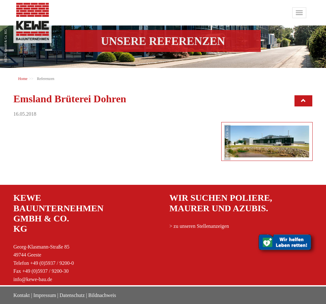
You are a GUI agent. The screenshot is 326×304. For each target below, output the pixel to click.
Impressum (44, 295)
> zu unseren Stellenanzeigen (199, 226)
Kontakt (21, 295)
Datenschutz (72, 295)
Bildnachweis (102, 295)
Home (22, 78)
